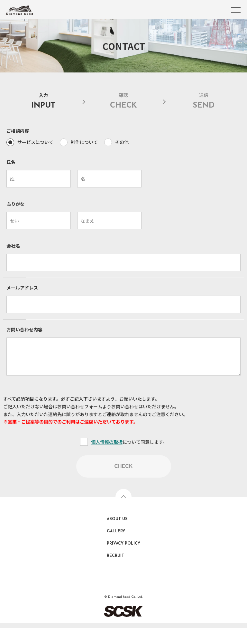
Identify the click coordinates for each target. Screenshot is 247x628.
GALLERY (116, 536)
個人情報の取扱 (107, 446)
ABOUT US (117, 524)
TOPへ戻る (123, 502)
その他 (122, 142)
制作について (84, 142)
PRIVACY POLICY (123, 548)
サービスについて (35, 142)
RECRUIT (115, 561)
